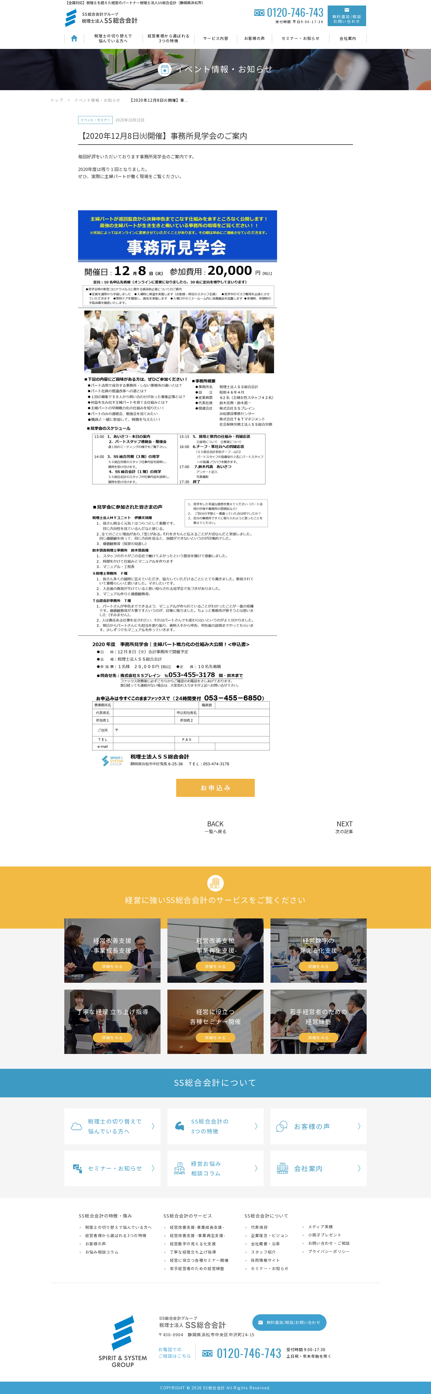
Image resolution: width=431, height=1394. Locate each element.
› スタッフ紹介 (260, 1252)
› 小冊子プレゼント (322, 1235)
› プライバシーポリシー (326, 1251)
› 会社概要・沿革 (262, 1243)
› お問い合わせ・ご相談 (326, 1243)
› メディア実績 (317, 1226)
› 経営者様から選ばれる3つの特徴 (113, 1235)
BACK (215, 826)
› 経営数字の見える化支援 (190, 1243)
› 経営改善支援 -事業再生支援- (194, 1235)
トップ (57, 100)
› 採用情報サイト (262, 1260)
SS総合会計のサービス (187, 1215)
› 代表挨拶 (256, 1227)
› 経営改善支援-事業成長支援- (194, 1227)
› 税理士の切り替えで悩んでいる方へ (115, 1227)
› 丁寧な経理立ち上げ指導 (190, 1252)
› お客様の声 (92, 1243)
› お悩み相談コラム (99, 1252)
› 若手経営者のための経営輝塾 (194, 1268)
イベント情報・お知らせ (97, 100)
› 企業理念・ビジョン (267, 1235)
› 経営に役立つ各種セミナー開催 (196, 1260)
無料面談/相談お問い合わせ (347, 16)
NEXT (344, 826)
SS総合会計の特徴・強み (105, 1215)
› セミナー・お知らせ (267, 1268)
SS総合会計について (266, 1215)
